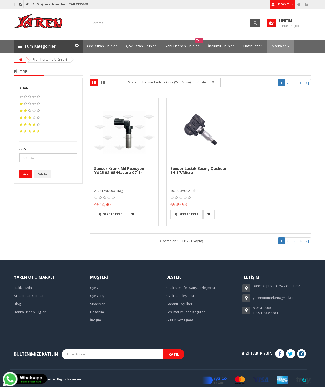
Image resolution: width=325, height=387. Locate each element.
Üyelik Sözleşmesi (180, 295)
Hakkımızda (23, 287)
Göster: (202, 82)
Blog (17, 303)
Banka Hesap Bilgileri (30, 312)
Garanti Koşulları (179, 303)
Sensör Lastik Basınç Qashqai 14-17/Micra (198, 170)
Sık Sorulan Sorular (29, 295)
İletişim (95, 320)
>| (308, 83)
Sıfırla (42, 174)
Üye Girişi (97, 295)
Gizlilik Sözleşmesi (180, 320)
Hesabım (97, 312)
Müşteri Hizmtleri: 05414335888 (60, 4)
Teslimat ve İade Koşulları (186, 312)
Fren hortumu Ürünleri (50, 59)
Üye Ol (95, 287)
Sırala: (132, 82)
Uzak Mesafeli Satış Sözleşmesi (190, 287)
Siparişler (97, 303)
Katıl (174, 354)
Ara (25, 174)
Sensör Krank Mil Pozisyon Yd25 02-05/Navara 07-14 (119, 170)
